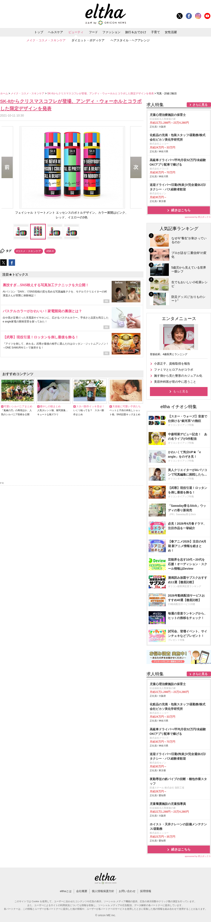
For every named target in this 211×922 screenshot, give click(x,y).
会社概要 (81, 891)
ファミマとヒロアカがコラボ (173, 369)
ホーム (4, 93)
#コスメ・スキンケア (28, 251)
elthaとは (65, 891)
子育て (155, 32)
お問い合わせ (127, 891)
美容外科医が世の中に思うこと (175, 381)
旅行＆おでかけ (135, 32)
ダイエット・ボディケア (88, 40)
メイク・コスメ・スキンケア (46, 40)
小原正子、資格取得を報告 (172, 363)
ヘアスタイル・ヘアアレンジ (130, 40)
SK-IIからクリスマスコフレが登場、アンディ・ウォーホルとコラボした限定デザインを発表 (100, 93)
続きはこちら (181, 210)
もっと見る (180, 391)
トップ (38, 32)
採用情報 (145, 891)
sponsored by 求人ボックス (198, 217)
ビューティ (75, 32)
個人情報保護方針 (103, 891)
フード (93, 32)
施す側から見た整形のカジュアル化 (178, 375)
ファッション (111, 32)
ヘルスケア (55, 32)
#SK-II (50, 251)
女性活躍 (171, 32)
